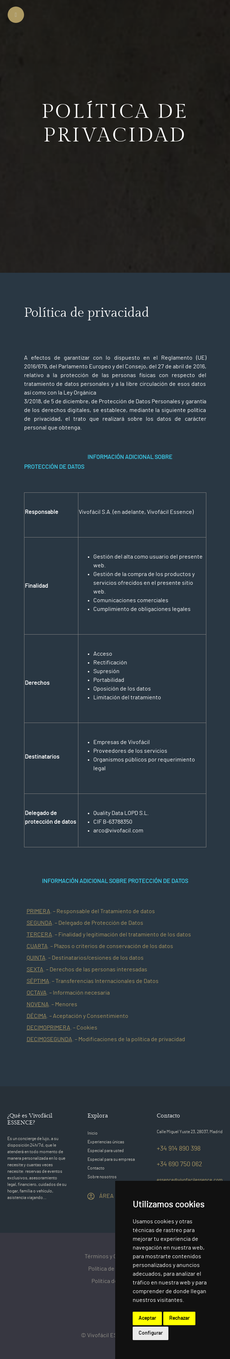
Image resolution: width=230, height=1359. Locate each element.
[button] (24, 911)
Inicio (92, 1133)
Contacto (96, 1168)
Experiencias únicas (105, 1142)
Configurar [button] (151, 1333)
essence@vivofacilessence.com (190, 1180)
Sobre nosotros (102, 1177)
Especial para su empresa (111, 1159)
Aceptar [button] (147, 1318)
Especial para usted (105, 1150)
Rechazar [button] (179, 1318)
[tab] (115, 911)
